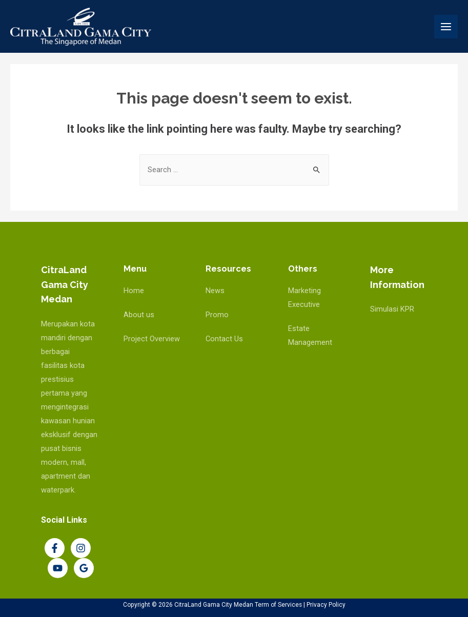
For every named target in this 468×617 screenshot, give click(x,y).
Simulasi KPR (392, 309)
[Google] (84, 568)
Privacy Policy (326, 604)
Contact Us (224, 338)
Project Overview (152, 338)
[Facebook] (55, 548)
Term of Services (278, 604)
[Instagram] (81, 548)
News (215, 290)
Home (134, 290)
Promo (217, 314)
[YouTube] (58, 568)
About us (139, 314)
